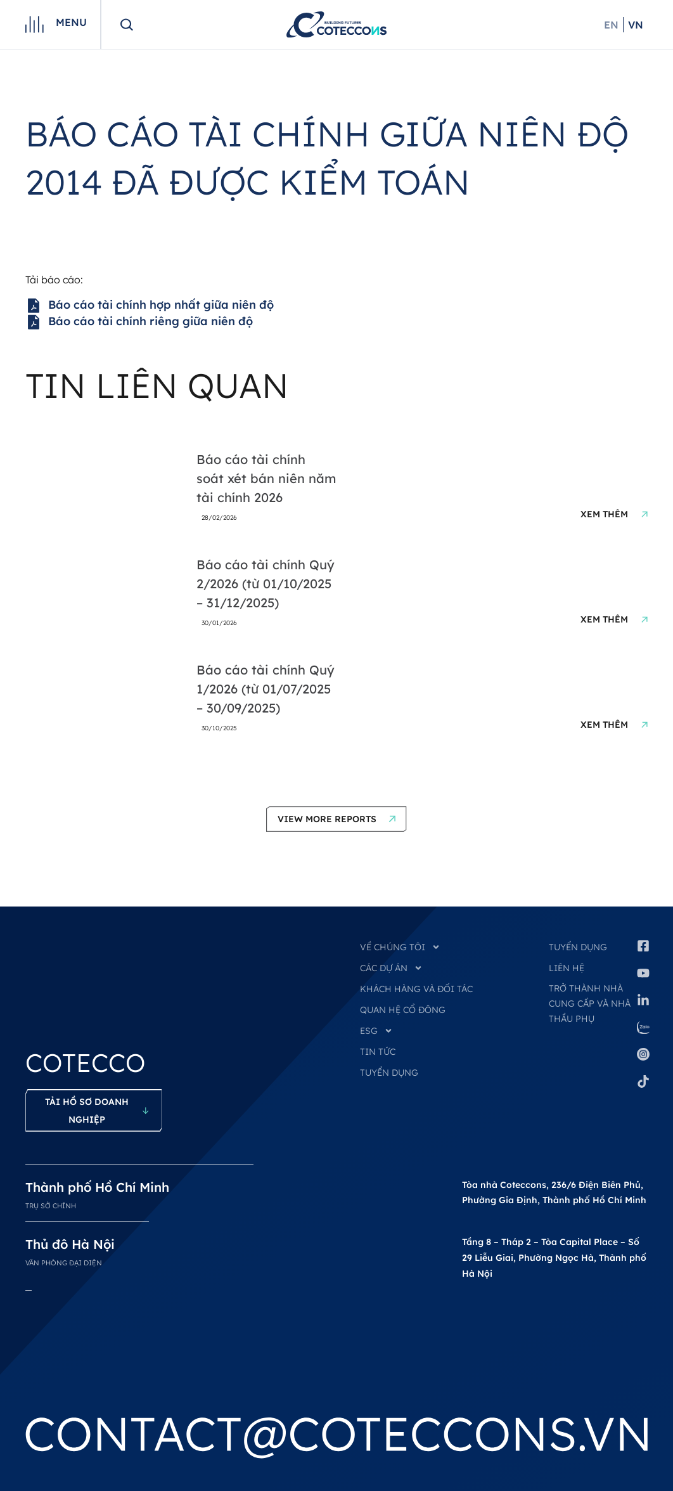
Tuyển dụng (578, 947)
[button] (336, 819)
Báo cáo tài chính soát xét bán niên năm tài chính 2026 (266, 478)
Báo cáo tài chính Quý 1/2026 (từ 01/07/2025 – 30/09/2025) (265, 689)
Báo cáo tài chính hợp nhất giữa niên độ (149, 305)
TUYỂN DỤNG (389, 1072)
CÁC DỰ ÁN (391, 968)
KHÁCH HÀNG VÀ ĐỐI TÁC (416, 989)
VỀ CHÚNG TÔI (400, 947)
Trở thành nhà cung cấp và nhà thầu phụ (590, 1003)
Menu (71, 22)
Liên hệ (566, 968)
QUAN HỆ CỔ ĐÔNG (402, 1010)
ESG (376, 1030)
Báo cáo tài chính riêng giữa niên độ (139, 322)
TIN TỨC (377, 1051)
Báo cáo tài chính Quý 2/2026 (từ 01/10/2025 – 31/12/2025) (265, 583)
